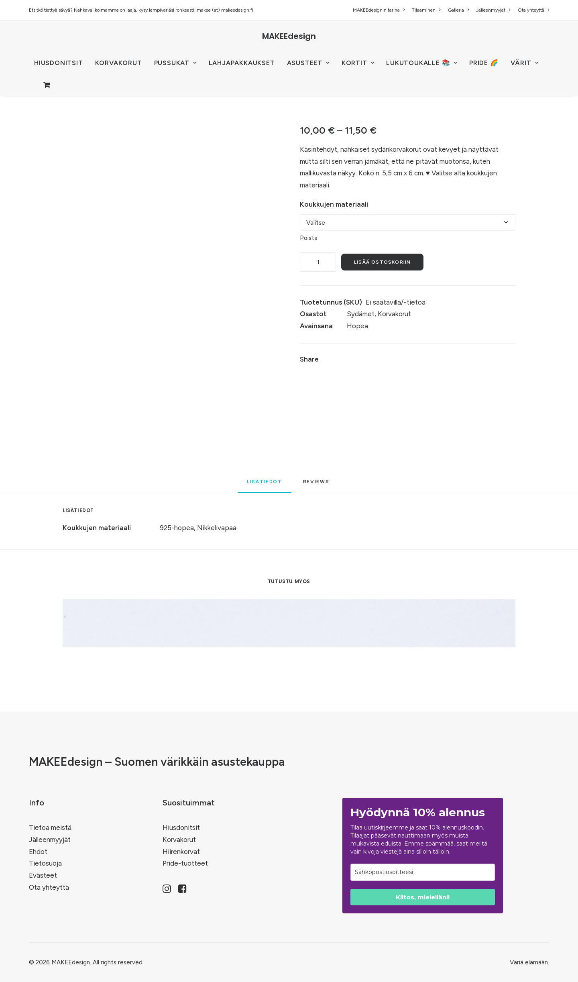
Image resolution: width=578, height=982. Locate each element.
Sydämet (360, 314)
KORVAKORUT (118, 63)
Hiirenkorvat (181, 852)
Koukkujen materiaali (334, 204)
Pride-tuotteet (185, 863)
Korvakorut (394, 314)
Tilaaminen (426, 10)
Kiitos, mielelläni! (423, 897)
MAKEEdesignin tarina (379, 10)
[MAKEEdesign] (289, 36)
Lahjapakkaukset (242, 63)
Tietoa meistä (50, 827)
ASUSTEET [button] (308, 63)
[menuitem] (380, 10)
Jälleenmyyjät (493, 10)
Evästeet (43, 875)
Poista (308, 238)
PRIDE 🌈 (484, 63)
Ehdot (38, 852)
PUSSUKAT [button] (175, 63)
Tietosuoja (45, 863)
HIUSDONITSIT (58, 63)
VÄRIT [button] (525, 63)
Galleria (458, 10)
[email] (422, 872)
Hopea (357, 326)
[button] (167, 890)
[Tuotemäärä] (318, 262)
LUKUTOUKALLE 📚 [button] (421, 63)
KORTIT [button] (358, 63)
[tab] (317, 484)
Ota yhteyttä (533, 10)
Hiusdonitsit (181, 827)
